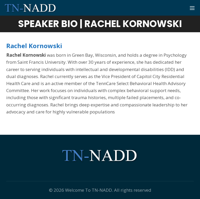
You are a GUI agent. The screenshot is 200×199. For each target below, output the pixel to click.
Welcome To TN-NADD (88, 190)
